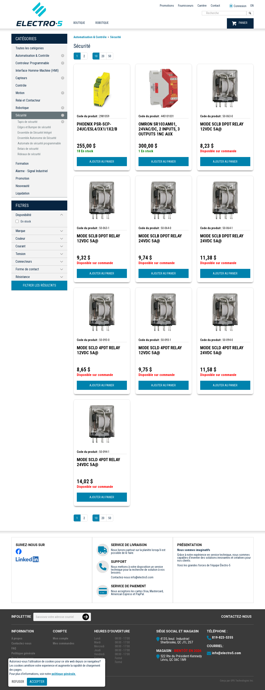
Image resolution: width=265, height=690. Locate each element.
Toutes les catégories (30, 48)
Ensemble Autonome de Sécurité (37, 138)
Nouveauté (22, 186)
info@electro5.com (142, 577)
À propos (16, 638)
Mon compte (60, 638)
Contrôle (21, 85)
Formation (22, 164)
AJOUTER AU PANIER (101, 161)
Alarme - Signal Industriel (32, 171)
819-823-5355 (222, 637)
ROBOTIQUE (102, 22)
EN (252, 5)
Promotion (22, 178)
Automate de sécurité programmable (39, 143)
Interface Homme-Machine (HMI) (37, 71)
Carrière (202, 5)
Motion (20, 93)
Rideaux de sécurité (29, 154)
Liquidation (22, 193)
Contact (215, 5)
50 (109, 56)
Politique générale (23, 653)
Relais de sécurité (28, 148)
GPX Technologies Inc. (242, 680)
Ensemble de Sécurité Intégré (35, 132)
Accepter (37, 682)
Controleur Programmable (32, 63)
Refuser (18, 682)
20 (102, 56)
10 (96, 56)
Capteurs (21, 78)
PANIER (239, 23)
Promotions (167, 5)
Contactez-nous (236, 617)
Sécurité (21, 115)
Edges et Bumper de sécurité (34, 127)
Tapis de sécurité (27, 121)
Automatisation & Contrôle (32, 56)
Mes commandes (63, 643)
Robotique (22, 108)
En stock (26, 221)
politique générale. (64, 673)
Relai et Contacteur (28, 100)
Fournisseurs (185, 5)
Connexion (237, 6)
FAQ (13, 648)
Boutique (79, 22)
